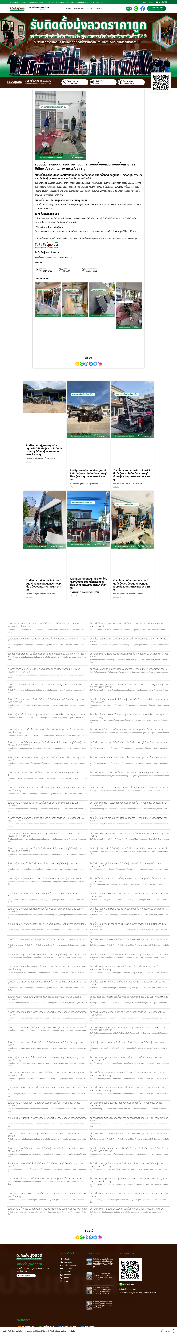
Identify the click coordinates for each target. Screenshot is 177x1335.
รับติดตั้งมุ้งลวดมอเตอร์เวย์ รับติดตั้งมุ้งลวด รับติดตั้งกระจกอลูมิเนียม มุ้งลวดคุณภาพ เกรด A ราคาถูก (45, 731)
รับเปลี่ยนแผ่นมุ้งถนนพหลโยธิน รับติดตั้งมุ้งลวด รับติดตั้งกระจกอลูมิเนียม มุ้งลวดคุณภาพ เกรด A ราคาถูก (129, 700)
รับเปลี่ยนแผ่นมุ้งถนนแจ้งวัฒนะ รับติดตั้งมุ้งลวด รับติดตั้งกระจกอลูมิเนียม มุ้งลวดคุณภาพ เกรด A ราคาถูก (44, 585)
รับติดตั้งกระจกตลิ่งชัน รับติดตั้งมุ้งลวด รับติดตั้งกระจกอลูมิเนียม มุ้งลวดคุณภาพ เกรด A (47, 1027)
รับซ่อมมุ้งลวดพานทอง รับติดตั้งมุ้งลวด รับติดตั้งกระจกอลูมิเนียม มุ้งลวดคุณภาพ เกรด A (47, 654)
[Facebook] (86, 364)
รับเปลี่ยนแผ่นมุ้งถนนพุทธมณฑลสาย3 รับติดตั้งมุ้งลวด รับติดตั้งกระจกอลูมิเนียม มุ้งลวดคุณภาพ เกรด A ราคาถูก (129, 1149)
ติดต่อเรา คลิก (157, 7)
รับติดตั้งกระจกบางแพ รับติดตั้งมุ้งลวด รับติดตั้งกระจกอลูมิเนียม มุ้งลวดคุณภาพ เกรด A (129, 772)
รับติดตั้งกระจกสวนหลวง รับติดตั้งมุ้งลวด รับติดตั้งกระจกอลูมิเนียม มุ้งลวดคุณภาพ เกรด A (47, 940)
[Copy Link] (77, 364)
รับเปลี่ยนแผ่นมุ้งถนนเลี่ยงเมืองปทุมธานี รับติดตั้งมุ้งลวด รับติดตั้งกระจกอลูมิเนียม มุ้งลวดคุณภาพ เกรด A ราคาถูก (103, 1290)
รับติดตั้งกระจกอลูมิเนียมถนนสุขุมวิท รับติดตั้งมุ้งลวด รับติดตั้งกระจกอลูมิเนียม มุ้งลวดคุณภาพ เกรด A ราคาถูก (128, 1180)
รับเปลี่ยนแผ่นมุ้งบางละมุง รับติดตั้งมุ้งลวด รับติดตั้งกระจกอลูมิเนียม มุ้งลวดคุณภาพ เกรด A (47, 1089)
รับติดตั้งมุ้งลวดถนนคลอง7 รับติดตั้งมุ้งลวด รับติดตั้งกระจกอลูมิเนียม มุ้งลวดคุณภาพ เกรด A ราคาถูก (128, 1013)
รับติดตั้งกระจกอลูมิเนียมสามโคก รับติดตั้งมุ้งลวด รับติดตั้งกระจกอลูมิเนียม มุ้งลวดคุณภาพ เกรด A (126, 864)
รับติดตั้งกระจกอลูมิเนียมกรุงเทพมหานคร (95, 238)
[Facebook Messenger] (91, 364)
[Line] (82, 364)
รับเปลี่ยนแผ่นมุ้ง (130, 238)
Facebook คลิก (91, 268)
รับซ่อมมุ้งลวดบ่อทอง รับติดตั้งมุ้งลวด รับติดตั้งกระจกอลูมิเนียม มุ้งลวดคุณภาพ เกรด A (46, 1178)
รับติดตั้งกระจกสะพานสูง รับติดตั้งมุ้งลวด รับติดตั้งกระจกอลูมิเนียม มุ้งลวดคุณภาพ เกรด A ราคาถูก (129, 1119)
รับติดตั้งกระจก (43, 238)
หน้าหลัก (69, 8)
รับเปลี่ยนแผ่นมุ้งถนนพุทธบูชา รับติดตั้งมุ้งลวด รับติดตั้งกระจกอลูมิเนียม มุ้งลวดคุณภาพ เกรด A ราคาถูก (129, 895)
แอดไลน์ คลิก (67, 268)
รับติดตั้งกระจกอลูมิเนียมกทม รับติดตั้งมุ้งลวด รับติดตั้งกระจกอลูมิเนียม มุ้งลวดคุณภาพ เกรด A (129, 1195)
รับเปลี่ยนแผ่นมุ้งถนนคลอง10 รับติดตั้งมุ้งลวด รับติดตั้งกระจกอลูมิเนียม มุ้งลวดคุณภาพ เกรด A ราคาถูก (129, 716)
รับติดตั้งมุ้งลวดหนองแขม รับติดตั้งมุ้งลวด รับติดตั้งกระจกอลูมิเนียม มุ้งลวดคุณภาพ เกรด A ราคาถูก (103, 1276)
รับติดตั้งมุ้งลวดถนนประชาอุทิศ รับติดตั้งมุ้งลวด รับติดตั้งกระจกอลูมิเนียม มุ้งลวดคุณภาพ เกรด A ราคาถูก (47, 789)
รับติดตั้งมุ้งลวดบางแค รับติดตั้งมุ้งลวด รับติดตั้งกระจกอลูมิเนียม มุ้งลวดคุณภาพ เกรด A (47, 878)
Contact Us (72, 81)
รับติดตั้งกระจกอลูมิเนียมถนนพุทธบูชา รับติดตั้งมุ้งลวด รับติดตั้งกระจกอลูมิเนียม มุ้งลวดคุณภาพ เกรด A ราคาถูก (47, 743)
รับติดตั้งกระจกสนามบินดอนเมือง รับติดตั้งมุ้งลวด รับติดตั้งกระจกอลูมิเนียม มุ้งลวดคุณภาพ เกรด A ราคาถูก (45, 849)
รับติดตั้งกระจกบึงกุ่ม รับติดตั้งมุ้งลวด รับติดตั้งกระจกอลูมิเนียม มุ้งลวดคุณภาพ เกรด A (129, 729)
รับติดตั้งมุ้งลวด (118, 238)
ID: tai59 (66, 271)
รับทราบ (167, 1331)
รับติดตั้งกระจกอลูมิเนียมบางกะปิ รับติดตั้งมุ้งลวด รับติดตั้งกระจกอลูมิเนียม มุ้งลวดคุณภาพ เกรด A (44, 804)
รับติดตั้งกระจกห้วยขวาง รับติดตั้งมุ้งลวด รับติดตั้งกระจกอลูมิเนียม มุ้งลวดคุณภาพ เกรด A (129, 940)
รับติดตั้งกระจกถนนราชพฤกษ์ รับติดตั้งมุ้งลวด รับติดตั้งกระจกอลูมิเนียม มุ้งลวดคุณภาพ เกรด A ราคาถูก (47, 1195)
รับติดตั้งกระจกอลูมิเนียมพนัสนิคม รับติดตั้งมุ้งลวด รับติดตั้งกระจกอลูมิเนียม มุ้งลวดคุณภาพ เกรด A (127, 1059)
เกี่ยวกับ (99, 8)
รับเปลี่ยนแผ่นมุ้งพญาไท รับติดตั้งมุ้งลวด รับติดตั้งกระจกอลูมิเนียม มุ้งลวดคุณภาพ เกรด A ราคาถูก (129, 819)
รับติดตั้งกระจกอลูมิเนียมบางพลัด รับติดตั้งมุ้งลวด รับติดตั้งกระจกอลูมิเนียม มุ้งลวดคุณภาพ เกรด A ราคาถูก (127, 1089)
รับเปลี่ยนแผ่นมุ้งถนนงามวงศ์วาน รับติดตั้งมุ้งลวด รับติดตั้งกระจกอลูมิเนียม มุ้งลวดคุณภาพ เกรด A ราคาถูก (44, 834)
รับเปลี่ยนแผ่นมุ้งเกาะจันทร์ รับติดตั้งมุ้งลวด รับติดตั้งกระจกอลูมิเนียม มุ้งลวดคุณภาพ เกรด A (127, 983)
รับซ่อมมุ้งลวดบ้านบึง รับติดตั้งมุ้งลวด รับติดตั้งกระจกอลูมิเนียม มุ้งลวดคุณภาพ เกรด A (129, 848)
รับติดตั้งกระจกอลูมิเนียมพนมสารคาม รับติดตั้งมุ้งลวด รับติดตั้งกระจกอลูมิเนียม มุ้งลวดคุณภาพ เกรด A (46, 1149)
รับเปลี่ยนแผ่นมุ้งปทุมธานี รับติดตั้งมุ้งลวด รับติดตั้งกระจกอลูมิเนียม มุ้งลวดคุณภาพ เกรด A (47, 640)
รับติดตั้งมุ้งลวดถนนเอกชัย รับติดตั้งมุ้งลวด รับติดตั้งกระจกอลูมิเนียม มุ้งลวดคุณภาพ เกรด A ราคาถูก (127, 880)
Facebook (128, 81)
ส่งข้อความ (90, 1326)
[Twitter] (95, 364)
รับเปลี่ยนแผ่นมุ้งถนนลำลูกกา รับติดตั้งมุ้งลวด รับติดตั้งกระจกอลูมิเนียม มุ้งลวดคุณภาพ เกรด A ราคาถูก (46, 968)
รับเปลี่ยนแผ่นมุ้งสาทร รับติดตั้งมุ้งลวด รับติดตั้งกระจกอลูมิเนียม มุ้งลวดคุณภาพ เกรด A (129, 954)
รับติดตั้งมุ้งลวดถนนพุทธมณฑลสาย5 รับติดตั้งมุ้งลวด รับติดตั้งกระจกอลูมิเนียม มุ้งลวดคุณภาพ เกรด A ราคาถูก (128, 1028)
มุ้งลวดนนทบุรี (128, 84)
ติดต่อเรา (144, 2)
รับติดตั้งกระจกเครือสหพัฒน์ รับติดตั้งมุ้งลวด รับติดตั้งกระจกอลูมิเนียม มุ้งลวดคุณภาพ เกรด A (46, 759)
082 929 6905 (157, 10)
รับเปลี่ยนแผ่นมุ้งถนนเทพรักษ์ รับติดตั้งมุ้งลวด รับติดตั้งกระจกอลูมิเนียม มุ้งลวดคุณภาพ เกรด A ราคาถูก (128, 910)
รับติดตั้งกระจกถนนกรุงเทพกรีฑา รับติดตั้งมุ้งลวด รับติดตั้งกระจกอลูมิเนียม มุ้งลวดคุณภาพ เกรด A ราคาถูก (44, 625)
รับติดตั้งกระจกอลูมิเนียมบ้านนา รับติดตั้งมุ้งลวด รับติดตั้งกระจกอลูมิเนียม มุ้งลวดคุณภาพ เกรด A (126, 1104)
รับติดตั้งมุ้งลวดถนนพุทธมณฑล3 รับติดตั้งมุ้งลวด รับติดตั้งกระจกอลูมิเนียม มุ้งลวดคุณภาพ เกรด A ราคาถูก (127, 1074)
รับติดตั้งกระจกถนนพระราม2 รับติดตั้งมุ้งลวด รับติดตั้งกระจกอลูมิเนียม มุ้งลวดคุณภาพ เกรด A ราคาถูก (46, 819)
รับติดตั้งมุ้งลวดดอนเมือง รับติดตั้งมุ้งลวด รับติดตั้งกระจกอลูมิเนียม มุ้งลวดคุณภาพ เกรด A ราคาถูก (47, 1013)
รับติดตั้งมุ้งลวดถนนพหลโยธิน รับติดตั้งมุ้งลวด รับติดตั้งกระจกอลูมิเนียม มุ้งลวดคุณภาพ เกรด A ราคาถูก (103, 1304)
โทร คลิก (43, 268)
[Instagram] (100, 364)
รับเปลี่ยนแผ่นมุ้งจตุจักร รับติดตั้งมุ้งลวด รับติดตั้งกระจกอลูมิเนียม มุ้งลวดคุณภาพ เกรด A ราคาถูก (128, 640)
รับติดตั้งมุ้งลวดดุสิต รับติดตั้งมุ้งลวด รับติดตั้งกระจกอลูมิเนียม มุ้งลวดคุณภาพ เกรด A (128, 669)
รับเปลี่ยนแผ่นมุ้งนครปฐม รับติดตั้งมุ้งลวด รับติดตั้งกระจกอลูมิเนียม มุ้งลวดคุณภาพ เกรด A (47, 1119)
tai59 (97, 84)
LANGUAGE (163, 2)
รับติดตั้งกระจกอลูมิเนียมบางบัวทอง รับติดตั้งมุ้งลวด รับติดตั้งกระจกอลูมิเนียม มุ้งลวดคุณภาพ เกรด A (46, 1074)
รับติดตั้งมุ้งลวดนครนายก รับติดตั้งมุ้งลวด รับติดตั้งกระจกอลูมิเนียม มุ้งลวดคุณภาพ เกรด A (45, 685)
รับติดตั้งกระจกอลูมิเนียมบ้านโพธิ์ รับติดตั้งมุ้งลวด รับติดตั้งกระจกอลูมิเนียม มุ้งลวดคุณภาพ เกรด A (44, 998)
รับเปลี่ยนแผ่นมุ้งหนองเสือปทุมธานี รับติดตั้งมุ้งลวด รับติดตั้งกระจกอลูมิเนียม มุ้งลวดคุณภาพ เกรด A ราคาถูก (88, 474)
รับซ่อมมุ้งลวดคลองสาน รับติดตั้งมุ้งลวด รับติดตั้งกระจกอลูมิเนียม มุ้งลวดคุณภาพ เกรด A (46, 895)
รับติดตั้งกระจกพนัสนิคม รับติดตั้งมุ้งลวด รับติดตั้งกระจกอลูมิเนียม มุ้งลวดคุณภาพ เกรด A (129, 759)
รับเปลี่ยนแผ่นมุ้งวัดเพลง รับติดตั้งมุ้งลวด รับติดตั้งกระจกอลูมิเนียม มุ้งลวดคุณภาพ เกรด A (47, 925)
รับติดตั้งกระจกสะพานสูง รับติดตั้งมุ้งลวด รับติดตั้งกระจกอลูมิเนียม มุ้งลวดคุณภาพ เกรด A (129, 743)
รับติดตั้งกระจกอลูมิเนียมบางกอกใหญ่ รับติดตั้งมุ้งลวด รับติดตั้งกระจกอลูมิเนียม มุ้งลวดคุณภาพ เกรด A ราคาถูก (129, 685)
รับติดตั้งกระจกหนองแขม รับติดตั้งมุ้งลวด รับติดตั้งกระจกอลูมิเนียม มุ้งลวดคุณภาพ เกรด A (47, 983)
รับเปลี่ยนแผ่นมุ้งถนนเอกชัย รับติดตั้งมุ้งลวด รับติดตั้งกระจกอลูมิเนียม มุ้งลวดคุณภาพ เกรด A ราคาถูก (128, 925)
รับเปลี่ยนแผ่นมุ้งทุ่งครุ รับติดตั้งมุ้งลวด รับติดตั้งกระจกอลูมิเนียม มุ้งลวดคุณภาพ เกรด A (47, 954)
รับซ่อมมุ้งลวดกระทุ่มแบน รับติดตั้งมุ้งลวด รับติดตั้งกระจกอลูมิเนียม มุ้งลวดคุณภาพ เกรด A (129, 1043)
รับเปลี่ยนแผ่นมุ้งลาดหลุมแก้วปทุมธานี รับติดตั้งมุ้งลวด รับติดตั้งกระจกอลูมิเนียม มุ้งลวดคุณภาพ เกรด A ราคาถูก (44, 449)
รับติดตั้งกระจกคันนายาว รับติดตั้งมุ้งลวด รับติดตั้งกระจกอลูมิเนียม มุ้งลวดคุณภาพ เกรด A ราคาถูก (129, 655)
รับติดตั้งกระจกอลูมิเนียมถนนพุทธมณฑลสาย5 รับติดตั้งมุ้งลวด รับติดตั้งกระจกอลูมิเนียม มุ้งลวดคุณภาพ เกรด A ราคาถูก (103, 1263)
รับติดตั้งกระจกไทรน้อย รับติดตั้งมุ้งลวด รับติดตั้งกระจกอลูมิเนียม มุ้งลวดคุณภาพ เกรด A (47, 1209)
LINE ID (98, 81)
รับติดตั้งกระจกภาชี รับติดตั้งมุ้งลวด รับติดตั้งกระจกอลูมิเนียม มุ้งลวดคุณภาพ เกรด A (128, 1209)
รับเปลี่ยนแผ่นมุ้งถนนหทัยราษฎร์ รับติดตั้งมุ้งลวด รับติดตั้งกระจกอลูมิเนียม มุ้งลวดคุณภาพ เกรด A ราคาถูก (88, 583)
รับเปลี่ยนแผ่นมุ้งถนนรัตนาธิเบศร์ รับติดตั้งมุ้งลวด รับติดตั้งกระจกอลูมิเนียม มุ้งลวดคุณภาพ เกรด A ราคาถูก (132, 474)
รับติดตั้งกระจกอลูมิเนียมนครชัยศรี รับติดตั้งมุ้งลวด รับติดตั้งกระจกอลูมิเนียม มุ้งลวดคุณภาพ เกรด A (45, 910)
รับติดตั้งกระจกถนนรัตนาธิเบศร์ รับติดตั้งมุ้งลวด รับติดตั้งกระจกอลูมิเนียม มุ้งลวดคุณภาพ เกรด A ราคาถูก (44, 670)
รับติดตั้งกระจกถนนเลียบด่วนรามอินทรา (64, 238)
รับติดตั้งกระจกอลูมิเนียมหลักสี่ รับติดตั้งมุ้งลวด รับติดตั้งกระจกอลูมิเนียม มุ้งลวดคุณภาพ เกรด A (129, 834)
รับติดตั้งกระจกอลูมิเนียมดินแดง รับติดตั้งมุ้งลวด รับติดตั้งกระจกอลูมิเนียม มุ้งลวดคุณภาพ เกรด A (44, 1104)
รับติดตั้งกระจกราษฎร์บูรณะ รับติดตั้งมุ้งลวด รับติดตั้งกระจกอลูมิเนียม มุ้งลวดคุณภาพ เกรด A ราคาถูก (128, 804)
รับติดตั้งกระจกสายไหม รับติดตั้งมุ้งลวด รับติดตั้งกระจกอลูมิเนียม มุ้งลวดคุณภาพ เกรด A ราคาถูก (47, 1134)
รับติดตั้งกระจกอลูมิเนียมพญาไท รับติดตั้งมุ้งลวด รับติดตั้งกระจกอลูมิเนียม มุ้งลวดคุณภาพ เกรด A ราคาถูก (126, 1164)
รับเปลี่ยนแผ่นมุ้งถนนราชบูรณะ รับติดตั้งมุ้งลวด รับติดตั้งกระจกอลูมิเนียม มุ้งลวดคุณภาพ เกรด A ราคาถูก (131, 585)
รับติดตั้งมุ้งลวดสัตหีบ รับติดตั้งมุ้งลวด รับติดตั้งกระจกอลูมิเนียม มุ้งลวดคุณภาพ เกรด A (47, 714)
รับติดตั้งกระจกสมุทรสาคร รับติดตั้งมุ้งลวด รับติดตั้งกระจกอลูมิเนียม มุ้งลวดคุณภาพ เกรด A (45, 1043)
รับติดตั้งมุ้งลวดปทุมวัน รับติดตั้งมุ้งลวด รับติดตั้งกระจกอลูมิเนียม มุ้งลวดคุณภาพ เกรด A (46, 864)
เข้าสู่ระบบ (151, 2)
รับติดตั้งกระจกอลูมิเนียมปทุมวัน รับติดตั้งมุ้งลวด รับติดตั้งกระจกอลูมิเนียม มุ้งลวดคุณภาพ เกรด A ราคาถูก (126, 968)
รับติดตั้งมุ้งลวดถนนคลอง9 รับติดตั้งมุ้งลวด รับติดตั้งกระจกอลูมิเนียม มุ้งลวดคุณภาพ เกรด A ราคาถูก (46, 700)
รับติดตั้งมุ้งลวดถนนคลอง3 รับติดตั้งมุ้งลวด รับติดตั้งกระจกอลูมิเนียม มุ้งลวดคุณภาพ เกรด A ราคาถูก (46, 1059)
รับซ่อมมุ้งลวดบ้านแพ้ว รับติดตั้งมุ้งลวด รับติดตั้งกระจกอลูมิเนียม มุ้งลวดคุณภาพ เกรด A (129, 787)
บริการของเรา (79, 8)
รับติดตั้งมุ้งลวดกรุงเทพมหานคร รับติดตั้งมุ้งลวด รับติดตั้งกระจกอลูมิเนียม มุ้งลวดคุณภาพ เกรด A (126, 625)
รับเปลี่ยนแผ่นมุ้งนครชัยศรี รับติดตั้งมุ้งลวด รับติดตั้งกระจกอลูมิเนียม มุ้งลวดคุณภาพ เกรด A (45, 1164)
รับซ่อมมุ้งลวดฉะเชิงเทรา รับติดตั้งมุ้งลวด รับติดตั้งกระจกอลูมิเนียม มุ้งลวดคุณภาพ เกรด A (129, 998)
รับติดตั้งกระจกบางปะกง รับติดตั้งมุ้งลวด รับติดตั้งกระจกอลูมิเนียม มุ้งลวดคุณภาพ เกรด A (129, 1134)
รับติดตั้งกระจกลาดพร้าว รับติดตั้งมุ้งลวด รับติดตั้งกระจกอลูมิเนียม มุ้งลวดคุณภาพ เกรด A (47, 774)
